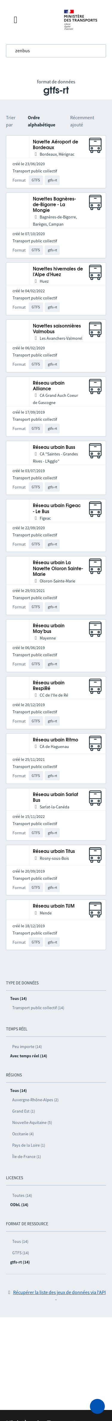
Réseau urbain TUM (54, 906)
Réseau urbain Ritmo (55, 740)
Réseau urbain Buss (54, 447)
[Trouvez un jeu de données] (56, 50)
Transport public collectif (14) (38, 1007)
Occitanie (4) (23, 1134)
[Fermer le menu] (33, 20)
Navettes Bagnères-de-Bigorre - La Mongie (54, 205)
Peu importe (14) (27, 1046)
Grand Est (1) (23, 1111)
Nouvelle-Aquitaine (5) (32, 1122)
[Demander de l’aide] (97, 1406)
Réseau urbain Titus (54, 851)
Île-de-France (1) (26, 1156)
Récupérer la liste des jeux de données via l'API (59, 1292)
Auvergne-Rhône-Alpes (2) (35, 1099)
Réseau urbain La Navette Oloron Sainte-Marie (58, 569)
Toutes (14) (22, 1195)
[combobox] (56, 50)
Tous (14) (20, 1241)
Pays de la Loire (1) (28, 1145)
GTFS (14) (20, 1252)
